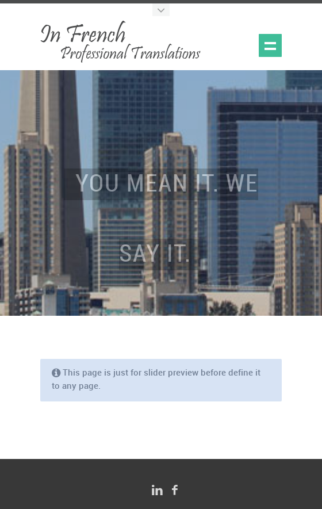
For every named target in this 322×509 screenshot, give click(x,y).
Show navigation (270, 45)
